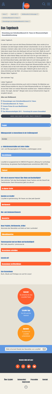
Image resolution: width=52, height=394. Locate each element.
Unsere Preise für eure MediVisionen (15, 106)
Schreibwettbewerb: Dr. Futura (10, 17)
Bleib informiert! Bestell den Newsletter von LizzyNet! (23, 349)
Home (4, 14)
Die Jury (5, 109)
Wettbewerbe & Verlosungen (29, 14)
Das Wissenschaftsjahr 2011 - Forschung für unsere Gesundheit (24, 111)
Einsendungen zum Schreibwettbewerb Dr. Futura (15, 21)
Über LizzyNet (8, 379)
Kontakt (45, 379)
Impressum (26, 382)
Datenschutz (22, 379)
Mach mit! (13, 14)
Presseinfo (34, 379)
